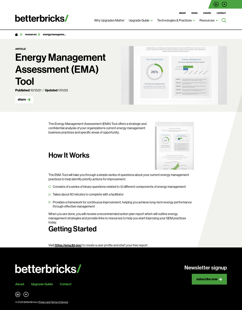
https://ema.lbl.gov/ (68, 245)
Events (207, 13)
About (182, 13)
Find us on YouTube (224, 4)
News (194, 13)
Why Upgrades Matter (109, 20)
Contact (221, 13)
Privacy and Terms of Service (53, 302)
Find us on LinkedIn (216, 4)
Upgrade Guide (139, 20)
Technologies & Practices (174, 20)
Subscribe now (207, 279)
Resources (207, 20)
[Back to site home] (48, 268)
